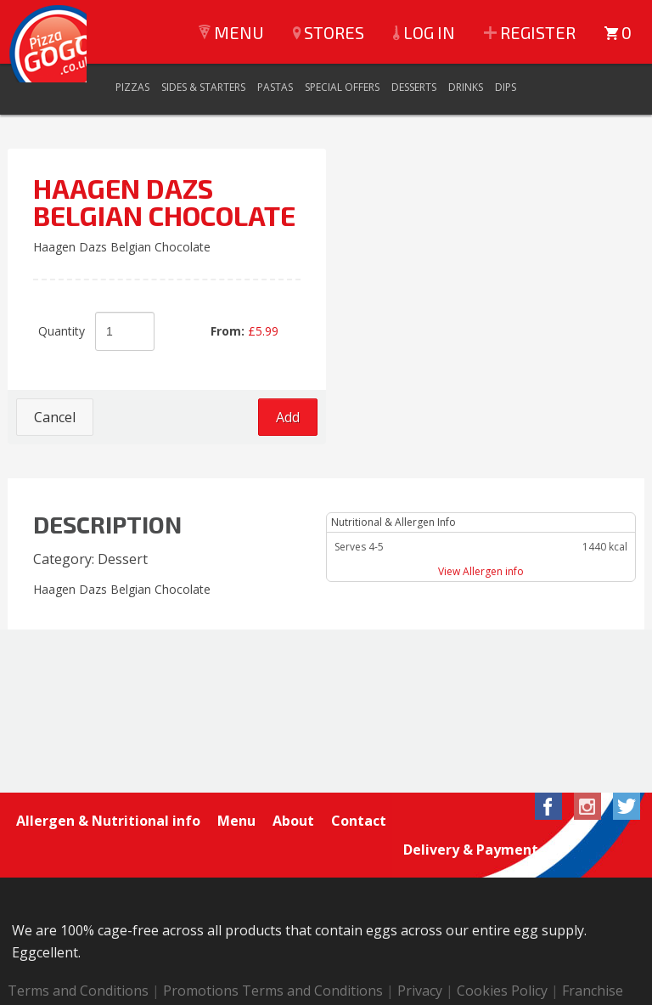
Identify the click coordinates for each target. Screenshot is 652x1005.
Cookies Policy (502, 961)
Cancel (55, 417)
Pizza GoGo (59, 59)
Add (288, 417)
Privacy (419, 961)
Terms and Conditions (78, 961)
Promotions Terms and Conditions (273, 961)
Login (234, 983)
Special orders (157, 983)
